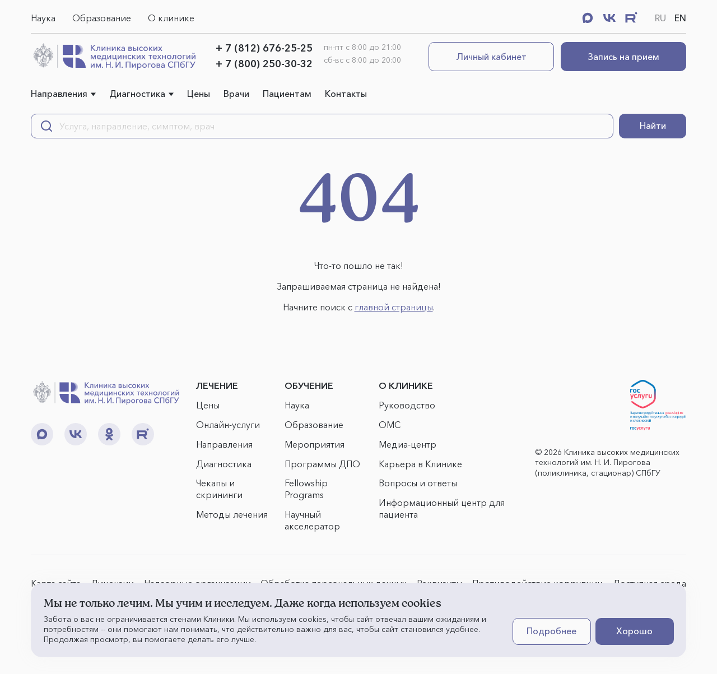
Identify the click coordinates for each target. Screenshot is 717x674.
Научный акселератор (312, 520)
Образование (101, 18)
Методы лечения (232, 514)
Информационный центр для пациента (442, 508)
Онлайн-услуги (228, 424)
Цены (198, 93)
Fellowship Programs (306, 488)
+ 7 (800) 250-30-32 (264, 64)
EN (680, 18)
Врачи (236, 93)
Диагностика (137, 93)
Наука (43, 18)
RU (660, 18)
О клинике (171, 18)
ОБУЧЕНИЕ (309, 385)
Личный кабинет (492, 56)
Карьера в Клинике (420, 464)
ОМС (390, 424)
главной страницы (394, 307)
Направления (59, 93)
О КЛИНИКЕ (406, 385)
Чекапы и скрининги (219, 488)
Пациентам (287, 93)
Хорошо (634, 630)
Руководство (407, 405)
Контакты (346, 93)
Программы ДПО (322, 464)
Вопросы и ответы (418, 483)
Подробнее (551, 630)
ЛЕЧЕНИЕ (217, 385)
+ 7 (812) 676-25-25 (264, 48)
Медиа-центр (407, 444)
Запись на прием (623, 56)
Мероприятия (314, 444)
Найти (653, 125)
